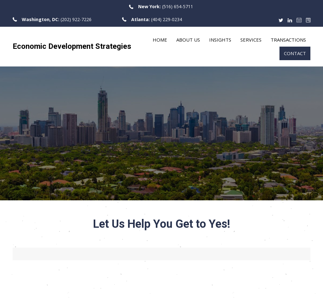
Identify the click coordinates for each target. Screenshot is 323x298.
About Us (188, 40)
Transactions (288, 40)
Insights (220, 40)
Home (160, 40)
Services (250, 40)
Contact (295, 53)
